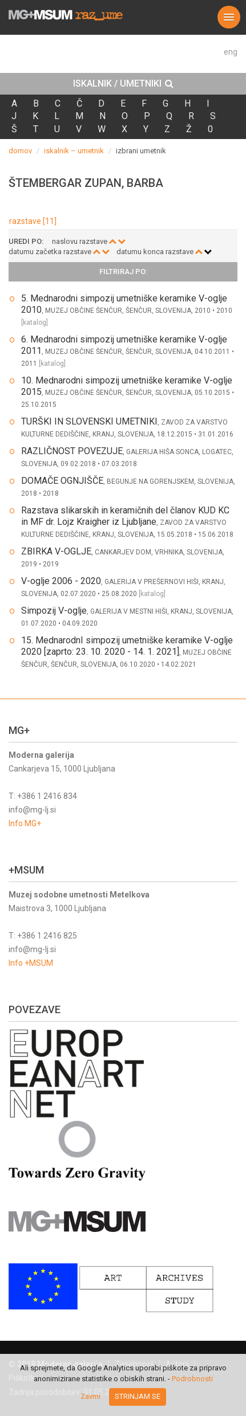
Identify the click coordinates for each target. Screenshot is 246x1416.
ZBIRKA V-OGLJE (56, 551)
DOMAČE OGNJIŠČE (62, 480)
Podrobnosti (192, 1378)
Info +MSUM (31, 963)
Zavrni (90, 1396)
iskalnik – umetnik (74, 150)
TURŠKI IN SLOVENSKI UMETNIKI (89, 421)
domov (20, 150)
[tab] (123, 84)
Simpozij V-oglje (54, 610)
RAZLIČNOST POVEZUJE (72, 451)
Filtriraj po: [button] (123, 272)
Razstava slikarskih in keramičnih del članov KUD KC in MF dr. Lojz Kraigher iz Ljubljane (125, 516)
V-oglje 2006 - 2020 (61, 581)
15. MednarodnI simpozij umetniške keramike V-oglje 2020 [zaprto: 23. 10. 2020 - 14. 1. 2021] (127, 646)
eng (230, 51)
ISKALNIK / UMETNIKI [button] (123, 84)
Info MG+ (25, 823)
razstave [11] (33, 221)
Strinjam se (137, 1396)
